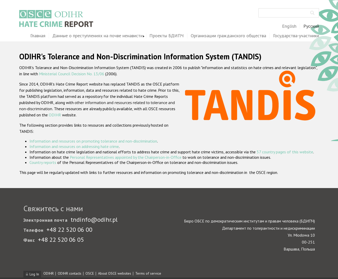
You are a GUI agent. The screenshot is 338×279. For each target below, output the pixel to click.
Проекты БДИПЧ (166, 36)
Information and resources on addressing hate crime (74, 146)
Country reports (43, 162)
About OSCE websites (114, 273)
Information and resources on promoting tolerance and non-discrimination (93, 141)
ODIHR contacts (69, 273)
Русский (311, 26)
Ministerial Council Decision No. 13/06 (71, 73)
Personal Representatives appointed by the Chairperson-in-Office (125, 157)
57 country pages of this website (285, 151)
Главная (37, 36)
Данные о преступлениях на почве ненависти (97, 36)
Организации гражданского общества (228, 36)
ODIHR (55, 114)
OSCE (89, 273)
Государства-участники (296, 36)
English (289, 26)
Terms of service (148, 273)
